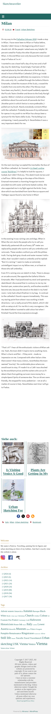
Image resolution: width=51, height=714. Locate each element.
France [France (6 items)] (15, 619)
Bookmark (37, 522)
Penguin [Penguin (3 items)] (39, 629)
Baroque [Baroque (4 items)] (36, 611)
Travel (17, 29)
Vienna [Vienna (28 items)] (41, 643)
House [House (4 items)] (16, 624)
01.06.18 (8, 29)
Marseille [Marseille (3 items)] (12, 629)
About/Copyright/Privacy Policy (25, 701)
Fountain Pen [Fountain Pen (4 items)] (6, 620)
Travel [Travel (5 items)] (27, 638)
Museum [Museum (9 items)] (21, 628)
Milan (12, 522)
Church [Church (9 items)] (29, 615)
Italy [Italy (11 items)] (29, 624)
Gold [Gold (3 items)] (28, 620)
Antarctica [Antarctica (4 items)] (18, 611)
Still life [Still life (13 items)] (6, 638)
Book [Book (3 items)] (8, 616)
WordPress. (34, 711)
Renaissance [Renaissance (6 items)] (15, 633)
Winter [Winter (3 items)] (12, 648)
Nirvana (25, 711)
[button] (18, 516)
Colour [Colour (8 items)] (43, 615)
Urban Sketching (28, 29)
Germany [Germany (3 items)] (22, 620)
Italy (7, 522)
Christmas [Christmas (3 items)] (21, 616)
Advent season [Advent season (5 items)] (7, 611)
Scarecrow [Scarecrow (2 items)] (37, 633)
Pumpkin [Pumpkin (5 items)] (5, 633)
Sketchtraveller (12, 3)
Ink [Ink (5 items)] (20, 624)
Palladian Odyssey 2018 (26, 39)
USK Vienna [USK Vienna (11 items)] (20, 644)
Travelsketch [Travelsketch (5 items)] (35, 638)
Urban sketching (21, 522)
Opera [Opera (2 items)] (28, 629)
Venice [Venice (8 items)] (31, 644)
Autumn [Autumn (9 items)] (27, 611)
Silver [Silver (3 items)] (43, 633)
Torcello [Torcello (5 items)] (19, 638)
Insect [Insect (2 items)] (24, 624)
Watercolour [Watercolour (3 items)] (5, 648)
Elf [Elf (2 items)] (49, 616)
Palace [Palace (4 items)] (33, 629)
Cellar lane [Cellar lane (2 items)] (14, 616)
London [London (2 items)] (35, 624)
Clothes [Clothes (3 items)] (36, 616)
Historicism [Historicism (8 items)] (7, 624)
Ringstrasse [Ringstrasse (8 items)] (28, 633)
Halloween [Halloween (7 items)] (35, 619)
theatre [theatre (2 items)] (14, 638)
